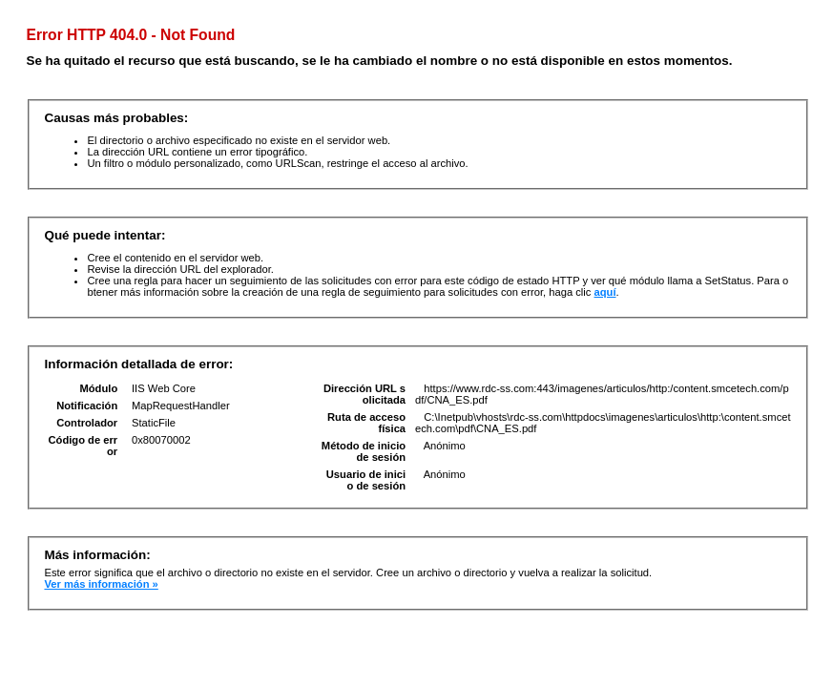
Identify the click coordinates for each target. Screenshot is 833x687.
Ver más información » (100, 584)
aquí (605, 292)
